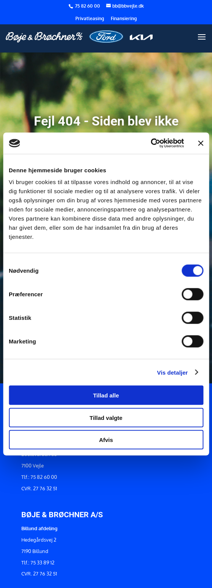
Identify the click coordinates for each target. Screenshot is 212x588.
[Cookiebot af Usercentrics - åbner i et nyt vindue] (150, 143)
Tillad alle (106, 395)
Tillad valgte (105, 417)
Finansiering (124, 18)
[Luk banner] (200, 143)
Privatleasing (89, 18)
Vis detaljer (172, 372)
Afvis (106, 440)
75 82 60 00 (88, 6)
